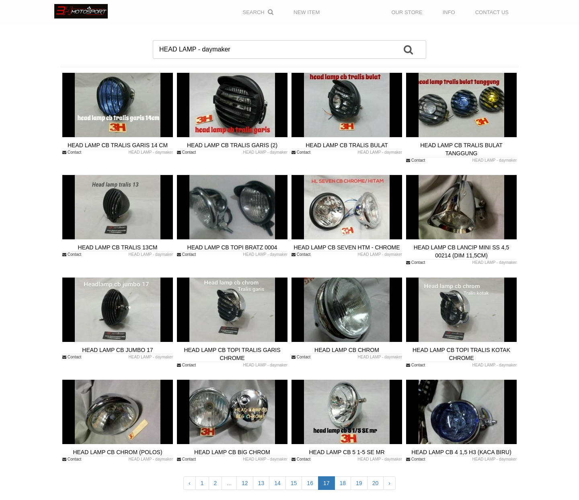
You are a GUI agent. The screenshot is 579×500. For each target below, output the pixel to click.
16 (310, 483)
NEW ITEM (307, 12)
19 (359, 483)
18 (343, 483)
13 (261, 483)
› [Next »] (389, 483)
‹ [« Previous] (190, 483)
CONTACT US (492, 12)
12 (245, 483)
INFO (449, 12)
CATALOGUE (355, 12)
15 (294, 483)
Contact (71, 152)
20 (375, 483)
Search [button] (258, 12)
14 (277, 483)
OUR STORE (407, 12)
